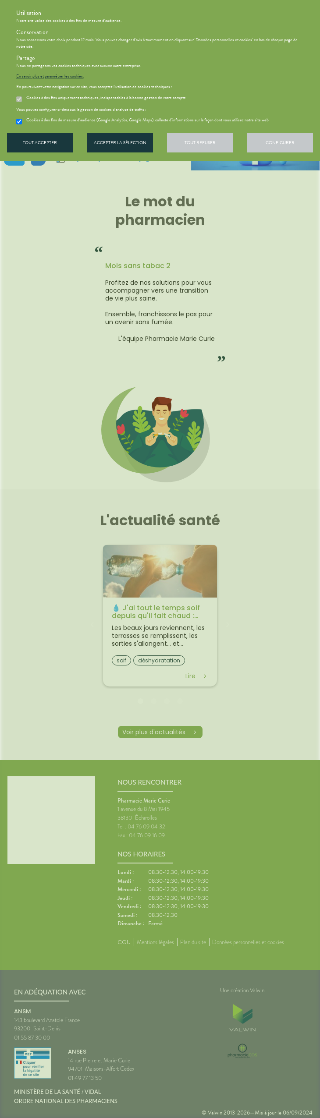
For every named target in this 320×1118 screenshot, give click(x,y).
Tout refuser (200, 142)
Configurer (280, 142)
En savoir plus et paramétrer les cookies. (50, 76)
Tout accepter (40, 142)
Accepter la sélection (120, 142)
